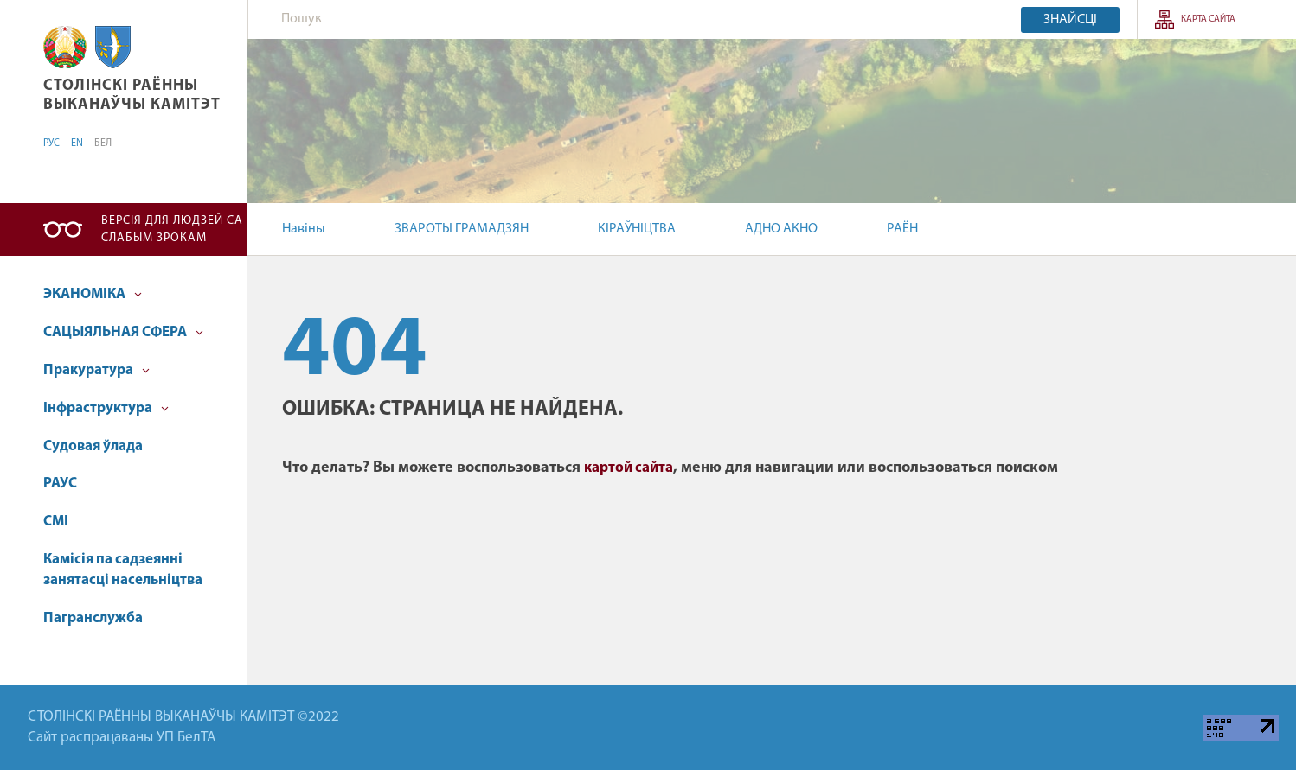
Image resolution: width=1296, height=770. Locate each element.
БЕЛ (103, 143)
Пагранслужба (93, 618)
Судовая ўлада (93, 446)
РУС (51, 143)
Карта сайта (1208, 19)
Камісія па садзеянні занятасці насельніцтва (122, 570)
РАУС (60, 483)
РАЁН (902, 229)
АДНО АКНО (781, 229)
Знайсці (1070, 20)
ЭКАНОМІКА (92, 294)
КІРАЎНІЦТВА (637, 229)
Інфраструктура (106, 408)
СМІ (55, 521)
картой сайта (628, 468)
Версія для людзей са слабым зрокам (172, 229)
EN (77, 143)
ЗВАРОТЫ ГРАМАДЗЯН (462, 229)
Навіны (303, 229)
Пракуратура (96, 370)
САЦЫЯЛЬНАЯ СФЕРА (123, 332)
